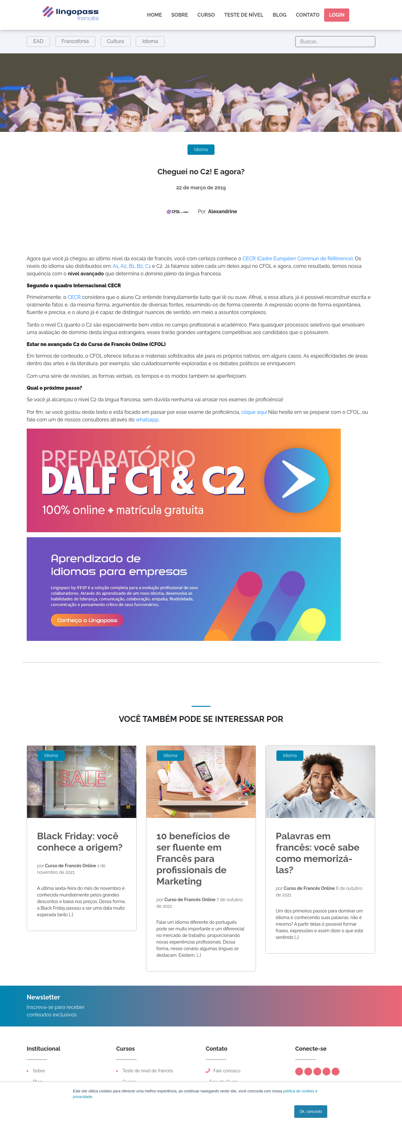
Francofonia (75, 41)
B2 (140, 266)
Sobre (179, 15)
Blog (279, 15)
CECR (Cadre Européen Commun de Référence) (297, 259)
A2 (124, 266)
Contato (307, 15)
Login (337, 15)
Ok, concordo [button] (311, 1111)
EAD (38, 41)
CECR (74, 297)
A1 (115, 266)
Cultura (115, 41)
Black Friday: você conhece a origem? (79, 842)
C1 (148, 266)
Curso (206, 15)
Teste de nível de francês (147, 1070)
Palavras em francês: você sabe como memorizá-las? (317, 853)
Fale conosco (223, 1070)
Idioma (150, 41)
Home (154, 15)
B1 (131, 266)
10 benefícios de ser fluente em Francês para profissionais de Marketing (193, 859)
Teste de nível (243, 15)
